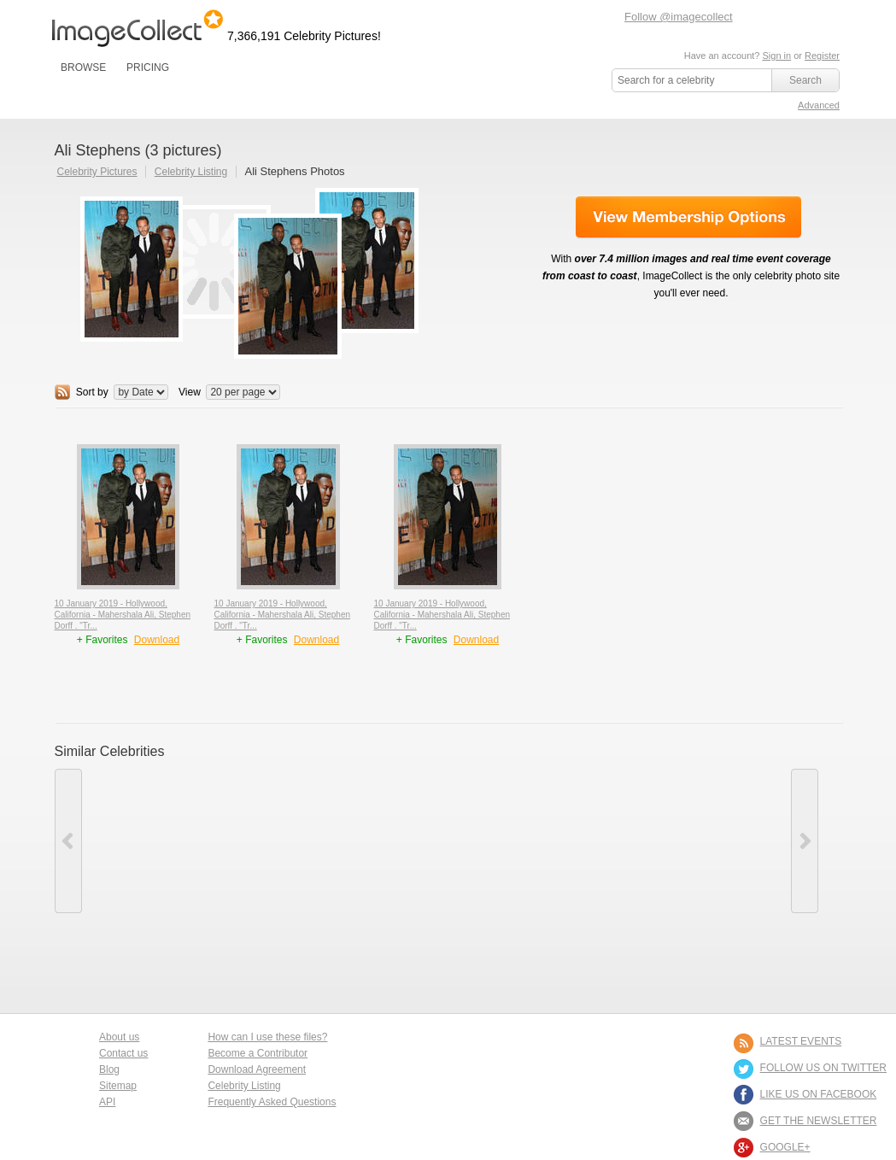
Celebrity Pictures (97, 172)
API (107, 1102)
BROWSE (83, 67)
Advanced (819, 105)
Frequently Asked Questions (272, 1102)
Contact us (123, 1053)
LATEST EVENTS (801, 1041)
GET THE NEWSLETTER (818, 1121)
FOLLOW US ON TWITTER (823, 1068)
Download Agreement (257, 1069)
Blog (109, 1069)
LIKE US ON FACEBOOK (818, 1094)
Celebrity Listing (191, 172)
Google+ (785, 1147)
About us (119, 1037)
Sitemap (118, 1086)
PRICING (147, 67)
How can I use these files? (267, 1037)
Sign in (776, 55)
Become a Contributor (257, 1053)
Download (156, 640)
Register (822, 55)
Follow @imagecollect (678, 16)
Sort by (92, 392)
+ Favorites (104, 640)
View (190, 392)
